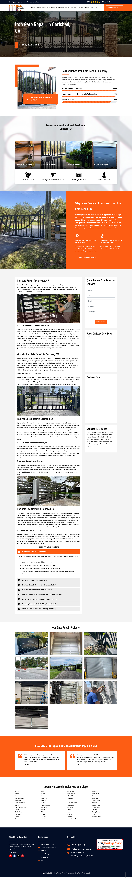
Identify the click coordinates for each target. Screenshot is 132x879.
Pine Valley (70, 809)
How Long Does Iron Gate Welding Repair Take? (39, 606)
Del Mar (17, 819)
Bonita (17, 795)
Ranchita (69, 819)
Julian (42, 814)
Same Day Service (89, 100)
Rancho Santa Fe (72, 821)
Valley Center (96, 814)
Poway (69, 814)
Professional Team (104, 177)
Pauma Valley (71, 807)
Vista (94, 816)
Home (30, 8)
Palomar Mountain (72, 805)
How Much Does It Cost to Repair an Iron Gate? (39, 587)
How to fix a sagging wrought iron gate (36, 554)
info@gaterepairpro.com (17, 2)
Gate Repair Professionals (82, 875)
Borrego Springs (19, 800)
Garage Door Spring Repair (51, 164)
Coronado (18, 816)
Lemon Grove (71, 793)
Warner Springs (96, 819)
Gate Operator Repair (75, 164)
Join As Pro (97, 8)
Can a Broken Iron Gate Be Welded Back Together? (40, 601)
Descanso (18, 821)
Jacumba (44, 809)
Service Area (44, 859)
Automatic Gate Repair (47, 846)
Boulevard (18, 802)
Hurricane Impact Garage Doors (81, 8)
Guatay (43, 805)
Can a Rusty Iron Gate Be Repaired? (35, 582)
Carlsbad (17, 812)
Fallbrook (43, 802)
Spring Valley (96, 809)
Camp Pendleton (20, 805)
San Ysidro (95, 800)
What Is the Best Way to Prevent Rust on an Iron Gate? (42, 596)
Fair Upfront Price (28, 177)
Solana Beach (96, 807)
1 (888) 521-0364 (114, 8)
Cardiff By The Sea (20, 809)
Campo (17, 807)
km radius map (101, 402)
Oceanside (70, 800)
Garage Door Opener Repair (26, 164)
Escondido (44, 800)
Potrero (69, 812)
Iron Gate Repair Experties (89, 88)
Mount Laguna (71, 795)
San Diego (95, 793)
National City (70, 798)
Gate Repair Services (41, 8)
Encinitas (43, 798)
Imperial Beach (45, 807)
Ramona (69, 816)
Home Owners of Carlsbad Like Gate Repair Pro (89, 94)
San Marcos (95, 798)
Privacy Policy (45, 856)
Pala (68, 802)
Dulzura (43, 793)
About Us (43, 853)
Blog (42, 862)
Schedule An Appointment (87, 260)
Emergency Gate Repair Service (53, 177)
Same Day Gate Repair (78, 177)
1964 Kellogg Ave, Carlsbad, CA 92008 (82, 858)
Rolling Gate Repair (99, 164)
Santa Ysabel (96, 802)
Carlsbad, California (33, 2)
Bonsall (17, 798)
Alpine (17, 793)
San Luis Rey (96, 795)
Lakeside (43, 821)
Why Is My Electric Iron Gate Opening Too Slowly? (39, 611)
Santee (94, 805)
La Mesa (43, 819)
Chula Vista (18, 814)
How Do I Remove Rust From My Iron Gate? (37, 592)
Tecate (94, 812)
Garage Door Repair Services (59, 8)
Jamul (43, 812)
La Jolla (43, 816)
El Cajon (43, 795)
